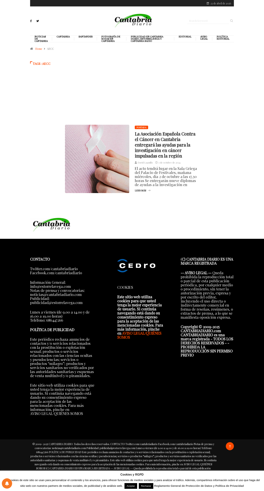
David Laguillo (145, 164)
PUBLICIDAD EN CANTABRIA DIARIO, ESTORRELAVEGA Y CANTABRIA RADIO (147, 40)
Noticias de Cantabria (41, 40)
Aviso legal (204, 39)
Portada (141, 129)
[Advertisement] (132, 102)
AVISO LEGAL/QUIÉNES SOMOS (139, 336)
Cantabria (63, 38)
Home (38, 50)
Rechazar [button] (146, 486)
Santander (86, 38)
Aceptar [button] (131, 486)
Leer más (142, 192)
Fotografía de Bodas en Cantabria (110, 40)
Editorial (185, 38)
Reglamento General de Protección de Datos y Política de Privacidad (199, 485)
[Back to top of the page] (230, 448)
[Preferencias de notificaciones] (7, 483)
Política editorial (223, 39)
